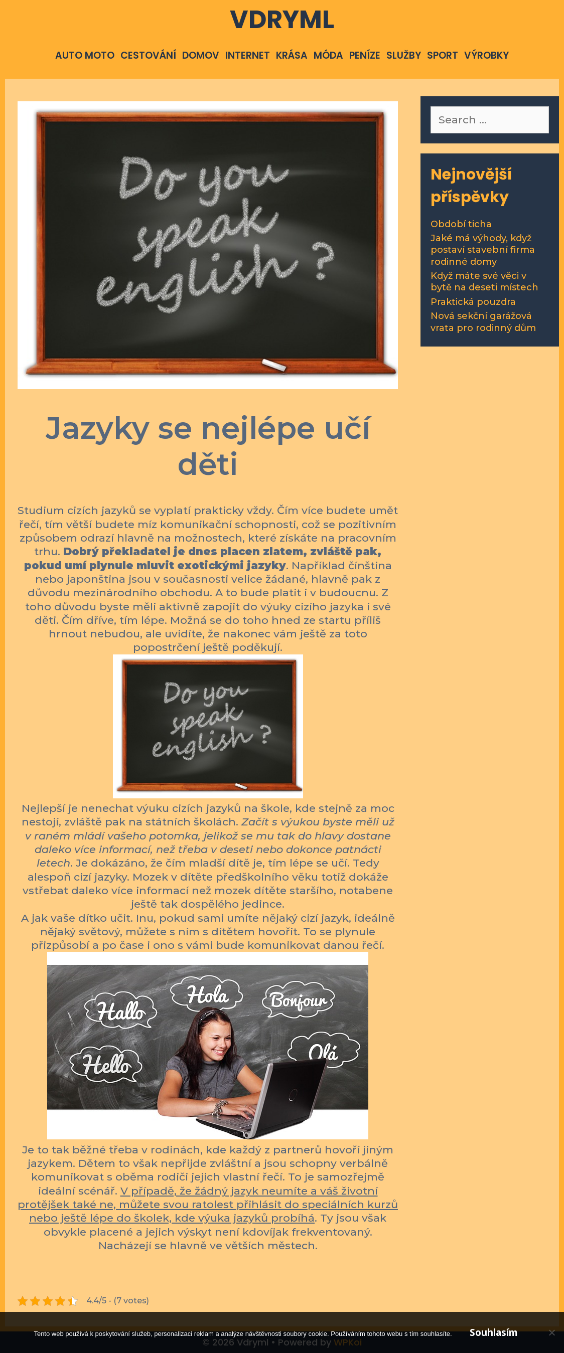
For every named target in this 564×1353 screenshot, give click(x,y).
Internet (247, 55)
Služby (403, 55)
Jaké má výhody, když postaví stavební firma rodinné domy (483, 250)
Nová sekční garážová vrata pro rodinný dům (483, 321)
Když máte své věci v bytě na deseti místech (484, 281)
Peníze (364, 55)
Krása (292, 55)
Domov (200, 55)
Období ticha (461, 224)
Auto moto (84, 55)
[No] (551, 1332)
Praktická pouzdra (473, 301)
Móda (328, 55)
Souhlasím (494, 1332)
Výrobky (486, 55)
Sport (442, 55)
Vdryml (282, 19)
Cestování (148, 55)
